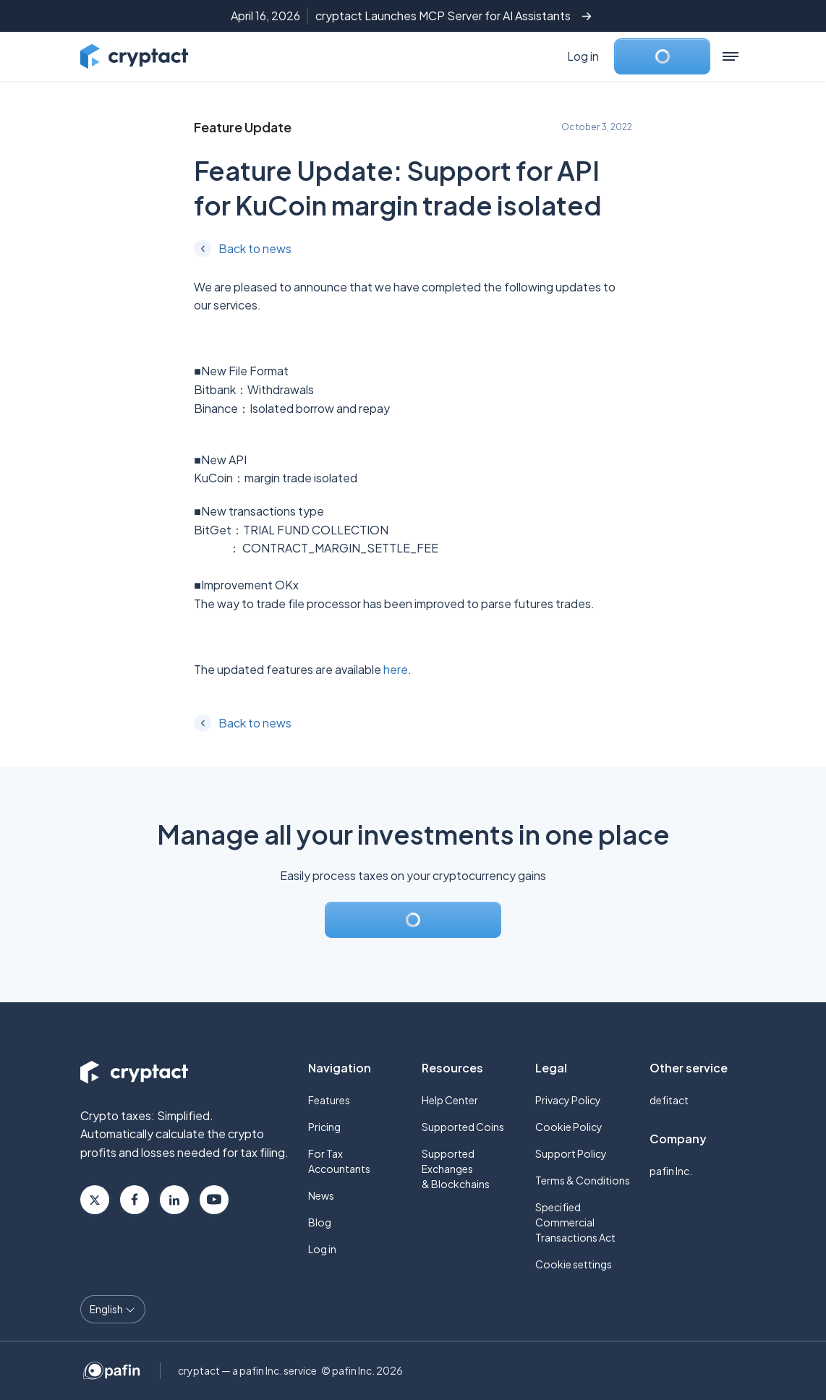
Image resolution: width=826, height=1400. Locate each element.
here (395, 669)
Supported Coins (463, 1126)
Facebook (134, 1199)
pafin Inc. (671, 1170)
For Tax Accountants (339, 1161)
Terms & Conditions (582, 1180)
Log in (583, 56)
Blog (319, 1222)
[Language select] (113, 1309)
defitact (669, 1099)
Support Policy (571, 1153)
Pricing (324, 1126)
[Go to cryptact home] (134, 56)
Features (329, 1099)
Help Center (450, 1099)
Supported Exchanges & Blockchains (456, 1168)
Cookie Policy (569, 1126)
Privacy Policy (568, 1099)
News (321, 1195)
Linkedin (174, 1199)
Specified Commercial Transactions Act (575, 1222)
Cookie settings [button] (573, 1264)
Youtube (214, 1199)
